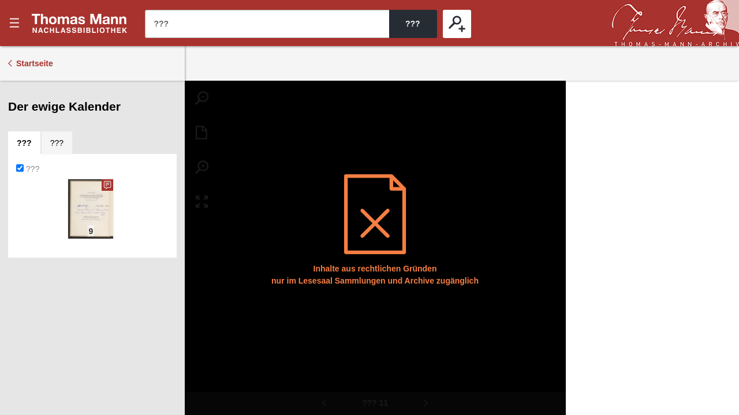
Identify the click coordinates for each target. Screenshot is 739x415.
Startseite (34, 63)
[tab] (24, 142)
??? (80, 23)
